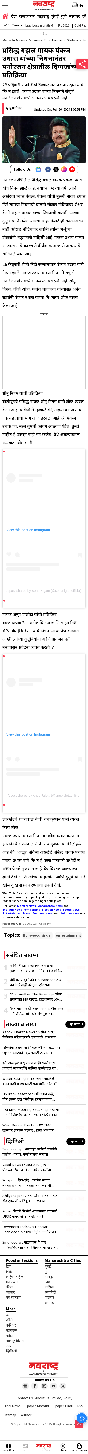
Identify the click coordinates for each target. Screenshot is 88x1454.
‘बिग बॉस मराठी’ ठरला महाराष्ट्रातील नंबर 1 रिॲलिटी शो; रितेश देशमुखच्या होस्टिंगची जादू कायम (36, 1011)
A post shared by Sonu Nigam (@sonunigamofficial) (44, 591)
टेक (8, 1345)
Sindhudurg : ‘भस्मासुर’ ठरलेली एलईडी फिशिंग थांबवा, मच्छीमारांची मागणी (29, 1152)
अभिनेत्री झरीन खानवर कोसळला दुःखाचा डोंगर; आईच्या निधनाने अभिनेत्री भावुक (36, 968)
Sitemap (10, 1415)
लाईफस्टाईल (14, 1276)
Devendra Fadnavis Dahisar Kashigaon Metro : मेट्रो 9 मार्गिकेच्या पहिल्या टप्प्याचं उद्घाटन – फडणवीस (29, 1229)
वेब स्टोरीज (13, 1297)
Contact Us (24, 1398)
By (13, 108)
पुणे (64, 16)
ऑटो (9, 1320)
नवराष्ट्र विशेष (15, 1340)
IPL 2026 (63, 26)
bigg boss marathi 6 (39, 26)
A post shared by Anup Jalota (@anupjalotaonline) (44, 795)
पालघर (49, 1297)
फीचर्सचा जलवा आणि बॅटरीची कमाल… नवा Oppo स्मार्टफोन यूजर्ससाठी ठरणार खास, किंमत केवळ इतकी (31, 1050)
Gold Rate (81, 26)
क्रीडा (9, 1287)
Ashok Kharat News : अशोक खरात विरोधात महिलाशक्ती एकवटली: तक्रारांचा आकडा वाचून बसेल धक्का (29, 1035)
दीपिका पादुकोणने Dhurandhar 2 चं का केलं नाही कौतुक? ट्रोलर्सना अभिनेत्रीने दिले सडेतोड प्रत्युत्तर (35, 982)
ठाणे (48, 1281)
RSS (80, 1406)
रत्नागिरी (50, 1292)
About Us (42, 1398)
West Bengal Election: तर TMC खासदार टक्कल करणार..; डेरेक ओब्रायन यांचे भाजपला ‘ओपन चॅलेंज (28, 1128)
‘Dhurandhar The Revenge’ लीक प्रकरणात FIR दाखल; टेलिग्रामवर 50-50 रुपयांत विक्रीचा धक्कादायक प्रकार (36, 997)
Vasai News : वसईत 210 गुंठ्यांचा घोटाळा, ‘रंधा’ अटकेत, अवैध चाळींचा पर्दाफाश (26, 1167)
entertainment (68, 935)
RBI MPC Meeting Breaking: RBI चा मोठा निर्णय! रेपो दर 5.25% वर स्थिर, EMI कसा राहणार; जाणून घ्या (30, 1112)
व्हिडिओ (11, 1351)
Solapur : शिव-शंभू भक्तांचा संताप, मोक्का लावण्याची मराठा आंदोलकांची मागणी (26, 1183)
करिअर (11, 1325)
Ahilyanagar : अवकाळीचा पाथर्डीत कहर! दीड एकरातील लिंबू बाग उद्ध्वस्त (30, 1198)
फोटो (9, 1335)
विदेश (10, 1271)
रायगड (49, 1302)
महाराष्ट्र (43, 16)
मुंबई (55, 16)
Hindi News (12, 1406)
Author (26, 1415)
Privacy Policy (62, 1398)
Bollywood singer (37, 935)
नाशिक (49, 1287)
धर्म (8, 1314)
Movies (34, 40)
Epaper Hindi (63, 1406)
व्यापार (10, 1292)
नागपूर (74, 16)
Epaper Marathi (37, 1406)
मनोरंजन (12, 1281)
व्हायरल (11, 1330)
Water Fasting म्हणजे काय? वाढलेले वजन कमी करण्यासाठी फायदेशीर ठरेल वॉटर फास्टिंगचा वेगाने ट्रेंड (31, 1081)
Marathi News (13, 40)
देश (14, 16)
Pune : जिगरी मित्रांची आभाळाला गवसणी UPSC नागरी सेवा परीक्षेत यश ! (29, 1214)
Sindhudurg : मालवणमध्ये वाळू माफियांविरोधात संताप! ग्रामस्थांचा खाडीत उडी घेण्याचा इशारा (29, 1245)
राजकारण (27, 16)
